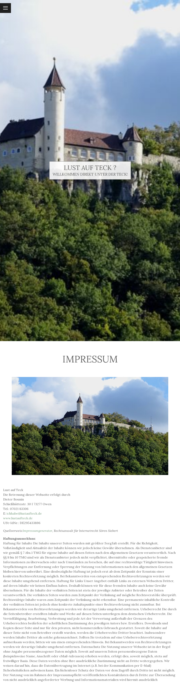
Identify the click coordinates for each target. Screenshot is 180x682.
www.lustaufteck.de (17, 518)
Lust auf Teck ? (90, 168)
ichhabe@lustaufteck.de (24, 513)
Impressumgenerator (37, 531)
